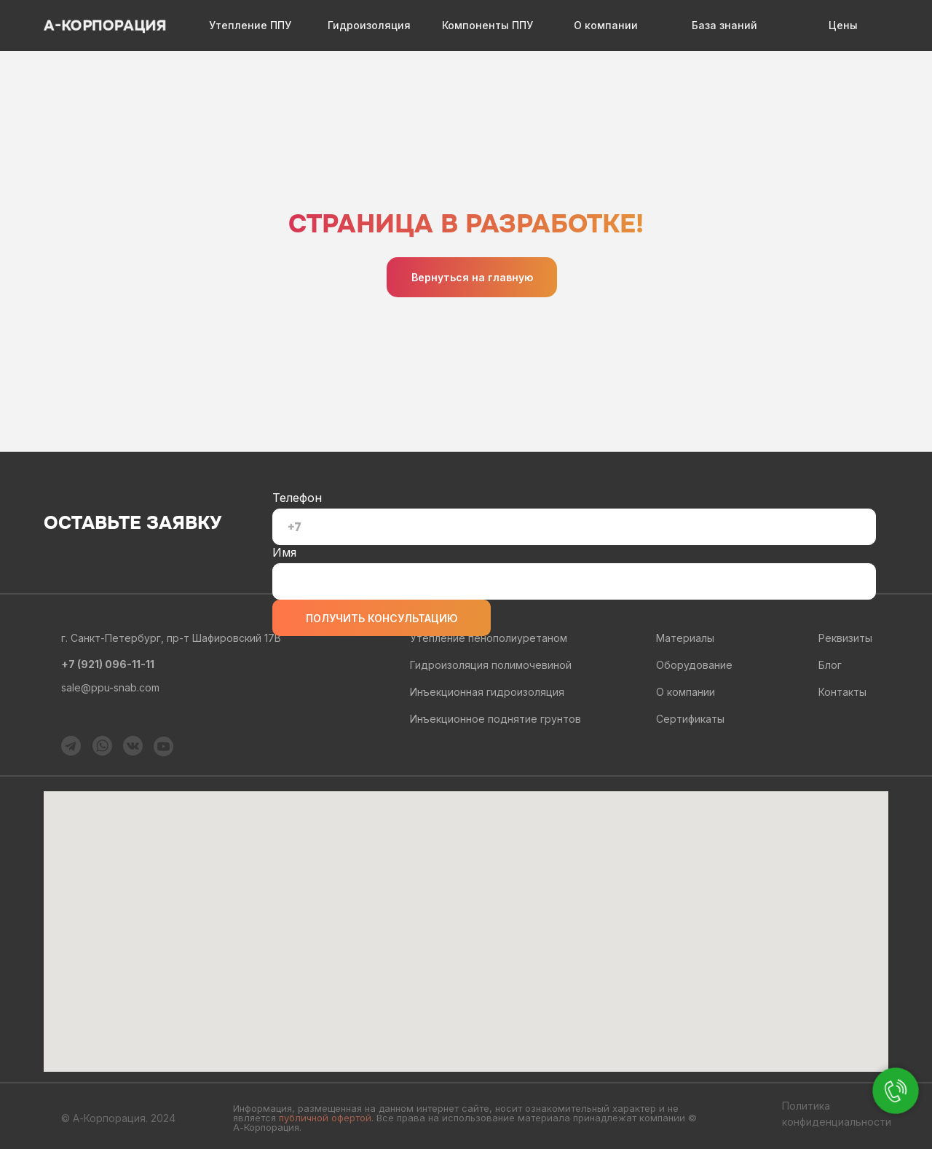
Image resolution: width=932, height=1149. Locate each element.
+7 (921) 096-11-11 (107, 664)
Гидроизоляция (369, 25)
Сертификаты (690, 719)
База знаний (724, 25)
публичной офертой (325, 1117)
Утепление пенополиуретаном (488, 638)
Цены (843, 25)
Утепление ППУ (250, 25)
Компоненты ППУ (487, 25)
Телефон (297, 497)
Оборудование (694, 665)
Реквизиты (845, 638)
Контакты (842, 692)
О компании (606, 25)
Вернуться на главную (472, 277)
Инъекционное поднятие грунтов (495, 719)
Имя (284, 552)
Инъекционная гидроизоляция (487, 692)
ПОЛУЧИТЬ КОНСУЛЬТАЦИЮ (382, 618)
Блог (830, 665)
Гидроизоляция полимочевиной (491, 665)
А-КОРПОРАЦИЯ (105, 26)
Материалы (685, 638)
